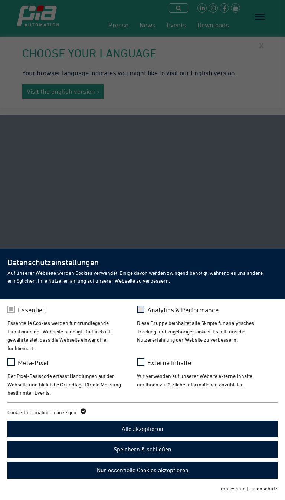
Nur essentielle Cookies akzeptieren (143, 470)
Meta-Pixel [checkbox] (33, 362)
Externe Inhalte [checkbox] (169, 362)
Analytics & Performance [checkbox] (183, 310)
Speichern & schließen (142, 449)
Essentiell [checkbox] (32, 310)
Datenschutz (263, 488)
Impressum (232, 488)
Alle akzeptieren (142, 428)
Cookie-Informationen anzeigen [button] (46, 412)
